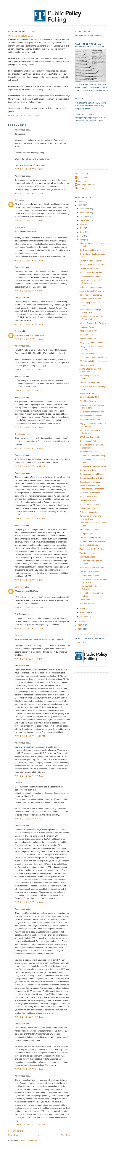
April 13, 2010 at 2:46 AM (29, 369)
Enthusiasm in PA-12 (88, 353)
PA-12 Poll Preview (87, 401)
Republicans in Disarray (89, 482)
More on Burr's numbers (89, 419)
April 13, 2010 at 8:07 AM (29, 390)
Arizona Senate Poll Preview (91, 291)
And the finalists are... (88, 496)
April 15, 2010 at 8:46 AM (29, 1069)
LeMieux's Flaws (86, 327)
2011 (80, 201)
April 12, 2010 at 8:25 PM (29, 324)
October (83, 216)
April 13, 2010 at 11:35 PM (30, 736)
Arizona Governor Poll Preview (92, 323)
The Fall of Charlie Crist (89, 382)
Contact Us (79, 642)
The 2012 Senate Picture (90, 537)
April (82, 240)
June (82, 232)
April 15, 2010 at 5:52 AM (29, 1017)
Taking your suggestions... (90, 504)
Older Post (65, 1135)
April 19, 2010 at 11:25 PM (30, 1124)
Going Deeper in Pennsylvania (92, 466)
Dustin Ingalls (81, 181)
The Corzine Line (86, 553)
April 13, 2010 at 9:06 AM (29, 448)
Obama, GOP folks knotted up (92, 455)
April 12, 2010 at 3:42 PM (29, 220)
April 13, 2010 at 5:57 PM (29, 628)
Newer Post (13, 1135)
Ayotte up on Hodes (88, 393)
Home (39, 1135)
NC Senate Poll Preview (89, 492)
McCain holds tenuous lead (91, 272)
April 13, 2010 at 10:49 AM (30, 518)
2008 (80, 625)
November (84, 212)
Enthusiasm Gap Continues (91, 512)
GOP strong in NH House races (92, 361)
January (83, 616)
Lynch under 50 (86, 335)
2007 (80, 629)
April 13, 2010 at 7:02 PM (29, 659)
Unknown (19, 587)
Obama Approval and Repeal (91, 474)
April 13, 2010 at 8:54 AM (29, 427)
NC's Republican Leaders (90, 437)
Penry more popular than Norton (93, 357)
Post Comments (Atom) (30, 1140)
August (83, 224)
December (84, 209)
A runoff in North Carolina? (90, 261)
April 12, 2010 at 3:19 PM (29, 169)
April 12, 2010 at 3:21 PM (29, 193)
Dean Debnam (81, 177)
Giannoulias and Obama (89, 276)
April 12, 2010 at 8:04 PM (29, 291)
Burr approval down (87, 470)
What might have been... (89, 529)
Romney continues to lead (90, 416)
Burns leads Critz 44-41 (89, 397)
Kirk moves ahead (87, 557)
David (17, 635)
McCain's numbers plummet (91, 287)
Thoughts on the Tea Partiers (91, 549)
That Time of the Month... (90, 571)
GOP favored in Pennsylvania (92, 541)
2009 (80, 621)
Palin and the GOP (87, 339)
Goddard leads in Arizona (90, 299)
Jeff (16, 200)
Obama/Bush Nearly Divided (91, 478)
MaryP (18, 227)
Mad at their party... (87, 365)
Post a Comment (15, 1131)
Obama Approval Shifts (89, 575)
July (82, 228)
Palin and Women (87, 508)
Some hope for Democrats (90, 295)
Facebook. (98, 35)
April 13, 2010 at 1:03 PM (29, 580)
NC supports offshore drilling (91, 412)
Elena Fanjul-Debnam (84, 185)
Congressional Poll (87, 441)
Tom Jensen (20, 434)
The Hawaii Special (87, 500)
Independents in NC (88, 331)
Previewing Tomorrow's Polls (91, 567)
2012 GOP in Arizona (88, 268)
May (82, 236)
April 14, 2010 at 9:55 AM (29, 819)
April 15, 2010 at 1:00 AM (29, 902)
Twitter (87, 35)
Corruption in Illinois (88, 533)
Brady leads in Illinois (88, 545)
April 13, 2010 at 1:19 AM (29, 339)
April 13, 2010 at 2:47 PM (29, 607)
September (85, 220)
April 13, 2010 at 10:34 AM (30, 466)
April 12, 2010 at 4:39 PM (29, 260)
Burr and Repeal (86, 604)
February (84, 612)
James (18, 331)
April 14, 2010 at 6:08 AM (29, 776)
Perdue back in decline (89, 452)
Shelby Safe (84, 600)
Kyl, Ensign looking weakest (91, 250)
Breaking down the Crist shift (91, 264)
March (83, 608)
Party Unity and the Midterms (92, 343)
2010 (80, 205)
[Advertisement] (93, 147)
